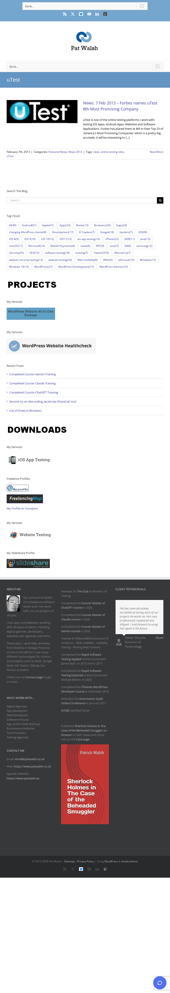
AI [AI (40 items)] (12, 225)
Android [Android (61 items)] (29, 225)
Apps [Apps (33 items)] (65, 225)
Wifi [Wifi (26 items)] (108, 260)
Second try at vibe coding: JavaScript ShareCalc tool (42, 401)
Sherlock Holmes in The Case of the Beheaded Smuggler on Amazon (84, 730)
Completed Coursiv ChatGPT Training (33, 392)
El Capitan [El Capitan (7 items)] (87, 232)
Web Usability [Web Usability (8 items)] (87, 260)
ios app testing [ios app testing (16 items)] (88, 239)
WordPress (111, 861)
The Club (83, 591)
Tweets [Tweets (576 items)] (101, 253)
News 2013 (75, 152)
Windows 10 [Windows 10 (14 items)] (19, 266)
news (96, 152)
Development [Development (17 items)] (62, 232)
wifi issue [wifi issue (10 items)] (126, 260)
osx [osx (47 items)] (114, 246)
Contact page (34, 677)
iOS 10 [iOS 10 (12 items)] (47, 239)
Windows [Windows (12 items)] (148, 260)
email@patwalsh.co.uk (29, 759)
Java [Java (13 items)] (145, 239)
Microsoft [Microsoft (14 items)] (36, 246)
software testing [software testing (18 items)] (57, 253)
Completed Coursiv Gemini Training (32, 374)
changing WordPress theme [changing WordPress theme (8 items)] (27, 232)
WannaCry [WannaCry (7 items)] (122, 253)
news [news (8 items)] (85, 246)
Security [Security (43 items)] (16, 253)
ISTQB (65, 710)
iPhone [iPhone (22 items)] (112, 239)
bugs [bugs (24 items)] (121, 225)
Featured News (57, 152)
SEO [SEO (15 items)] (34, 253)
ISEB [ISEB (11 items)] (129, 239)
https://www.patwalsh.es (23, 778)
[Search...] (82, 200)
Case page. (83, 739)
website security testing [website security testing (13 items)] (26, 260)
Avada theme (129, 861)
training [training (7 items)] (81, 253)
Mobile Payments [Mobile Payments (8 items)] (62, 246)
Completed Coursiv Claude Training (32, 383)
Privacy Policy (85, 861)
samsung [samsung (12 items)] (144, 246)
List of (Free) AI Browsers (25, 411)
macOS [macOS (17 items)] (16, 246)
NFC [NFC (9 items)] (100, 246)
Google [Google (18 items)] (107, 232)
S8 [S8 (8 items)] (127, 246)
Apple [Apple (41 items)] (48, 225)
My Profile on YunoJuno (22, 508)
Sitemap (69, 861)
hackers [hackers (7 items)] (126, 232)
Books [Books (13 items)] (82, 225)
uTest (10, 156)
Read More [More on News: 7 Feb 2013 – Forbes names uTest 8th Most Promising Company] (156, 152)
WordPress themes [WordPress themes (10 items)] (113, 266)
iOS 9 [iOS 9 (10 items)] (30, 239)
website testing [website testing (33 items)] (60, 260)
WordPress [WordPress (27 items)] (43, 266)
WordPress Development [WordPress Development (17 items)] (76, 266)
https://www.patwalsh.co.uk (32, 766)
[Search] (160, 200)
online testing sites (112, 152)
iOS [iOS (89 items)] (142, 232)
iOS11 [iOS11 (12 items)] (66, 239)
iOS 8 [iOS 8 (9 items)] (14, 239)
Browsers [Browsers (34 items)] (102, 225)
